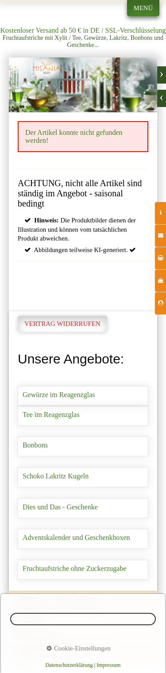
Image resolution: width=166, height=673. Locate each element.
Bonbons (83, 446)
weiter (161, 75)
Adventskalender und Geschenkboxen (83, 538)
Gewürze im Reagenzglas (83, 395)
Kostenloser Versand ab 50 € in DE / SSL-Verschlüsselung (83, 30)
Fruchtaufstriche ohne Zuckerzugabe (83, 569)
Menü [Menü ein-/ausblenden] (143, 7)
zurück (161, 98)
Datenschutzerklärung (69, 665)
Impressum (108, 665)
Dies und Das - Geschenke (83, 508)
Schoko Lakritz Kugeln (83, 477)
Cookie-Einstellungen (78, 648)
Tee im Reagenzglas (83, 415)
